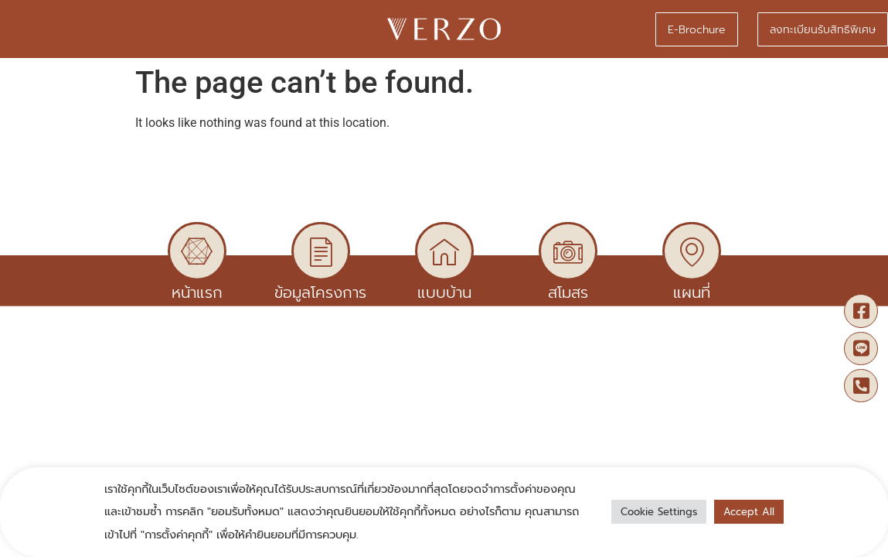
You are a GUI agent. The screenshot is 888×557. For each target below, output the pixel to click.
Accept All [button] (748, 511)
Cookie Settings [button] (659, 511)
